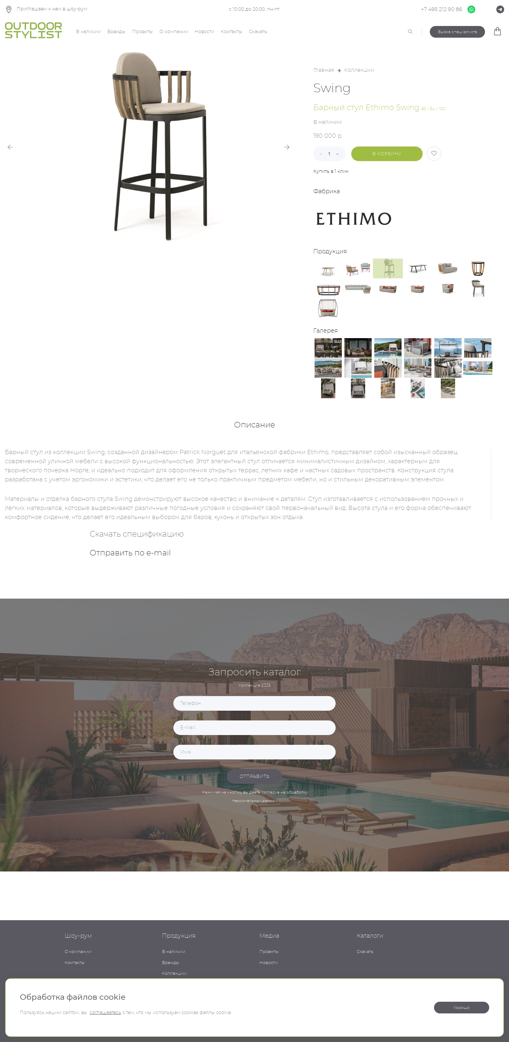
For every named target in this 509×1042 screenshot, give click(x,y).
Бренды (116, 32)
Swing (332, 89)
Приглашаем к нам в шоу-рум (46, 10)
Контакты (231, 32)
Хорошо (461, 1008)
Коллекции (359, 70)
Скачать (258, 32)
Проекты (142, 32)
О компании (173, 32)
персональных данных (254, 801)
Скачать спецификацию (137, 534)
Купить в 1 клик (331, 171)
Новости (204, 32)
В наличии (88, 32)
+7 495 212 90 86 (441, 9)
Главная (323, 70)
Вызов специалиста (457, 32)
